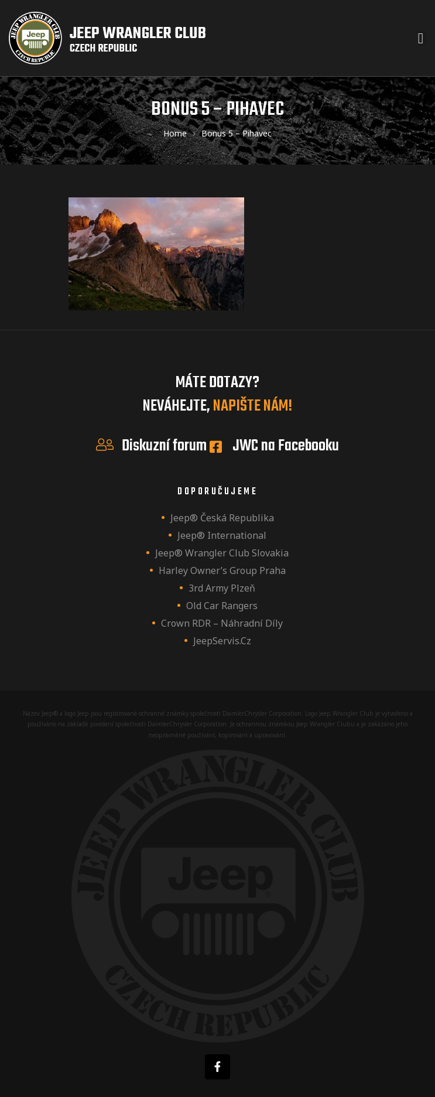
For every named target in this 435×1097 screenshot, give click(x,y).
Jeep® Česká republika (222, 517)
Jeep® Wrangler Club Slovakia (222, 552)
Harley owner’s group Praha (222, 570)
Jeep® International (221, 535)
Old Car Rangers (222, 605)
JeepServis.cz (222, 640)
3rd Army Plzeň (222, 588)
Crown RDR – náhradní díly (222, 623)
